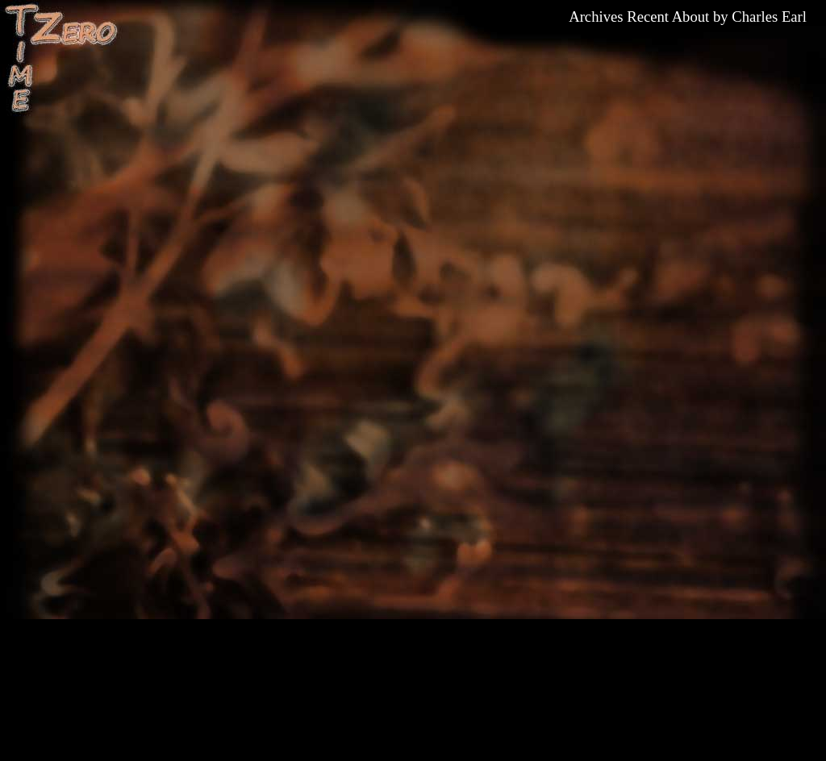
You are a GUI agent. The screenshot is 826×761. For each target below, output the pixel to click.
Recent (648, 16)
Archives (596, 16)
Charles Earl (769, 16)
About (691, 16)
